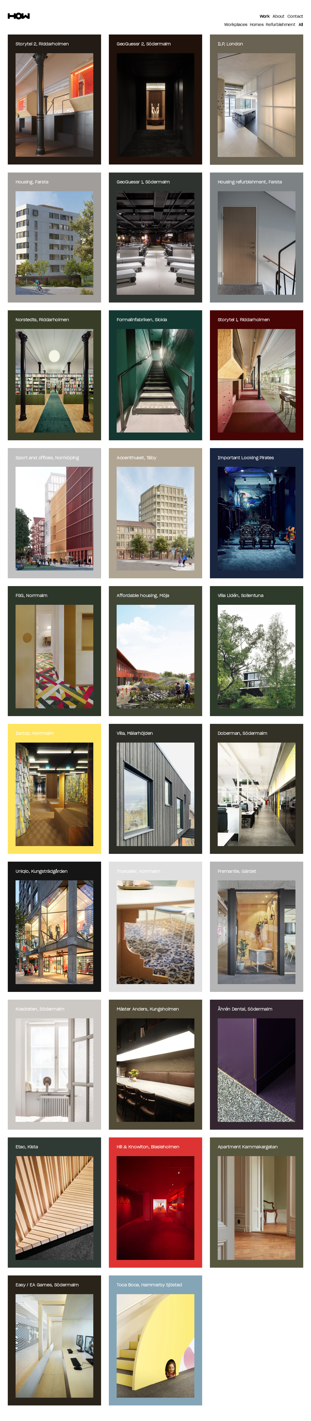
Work (265, 16)
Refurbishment (280, 25)
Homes (256, 25)
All (301, 25)
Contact (295, 16)
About (278, 16)
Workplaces (235, 25)
